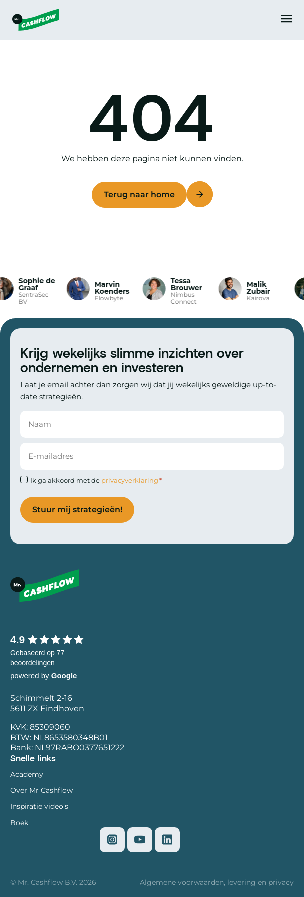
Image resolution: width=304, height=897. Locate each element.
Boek (19, 823)
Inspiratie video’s (39, 806)
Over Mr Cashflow (41, 790)
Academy (26, 774)
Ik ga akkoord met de (96, 480)
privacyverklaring (129, 480)
